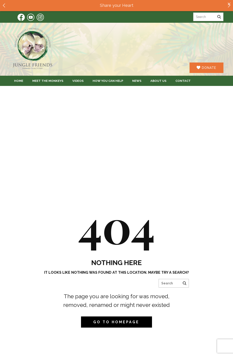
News (136, 81)
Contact (183, 81)
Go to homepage (116, 322)
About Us (158, 81)
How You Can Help (108, 81)
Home (18, 81)
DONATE (206, 67)
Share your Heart (116, 5)
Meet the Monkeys (47, 81)
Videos (78, 81)
